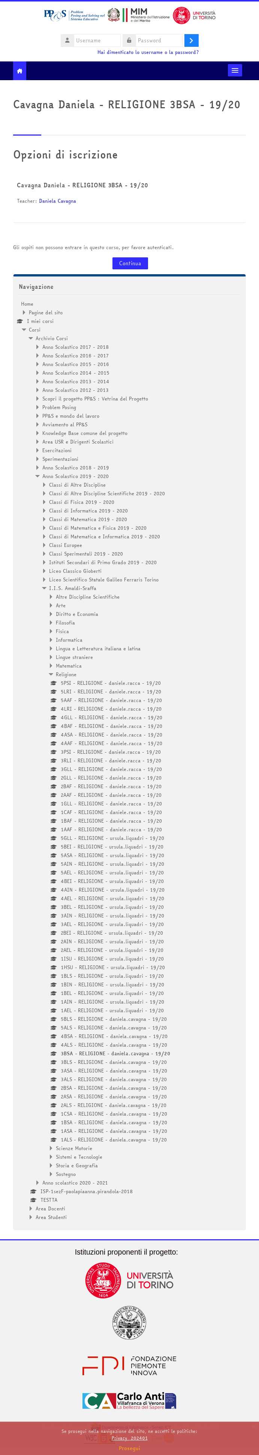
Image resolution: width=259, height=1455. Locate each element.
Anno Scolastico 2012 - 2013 (75, 390)
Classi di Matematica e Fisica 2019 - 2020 (98, 528)
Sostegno (66, 1174)
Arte (61, 605)
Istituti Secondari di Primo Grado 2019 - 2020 (103, 562)
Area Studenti (51, 1217)
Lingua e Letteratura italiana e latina (98, 648)
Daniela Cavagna (57, 201)
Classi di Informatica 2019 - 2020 (88, 510)
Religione (66, 674)
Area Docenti (50, 1208)
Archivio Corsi (52, 338)
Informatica (69, 640)
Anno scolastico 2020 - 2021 (75, 1182)
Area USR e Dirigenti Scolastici (78, 441)
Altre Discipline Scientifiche (88, 597)
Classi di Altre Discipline (77, 484)
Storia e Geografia (77, 1165)
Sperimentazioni (60, 459)
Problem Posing (59, 407)
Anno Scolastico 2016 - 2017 (75, 355)
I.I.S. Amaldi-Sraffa (72, 588)
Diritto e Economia (77, 614)
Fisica (62, 631)
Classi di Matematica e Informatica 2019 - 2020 (104, 536)
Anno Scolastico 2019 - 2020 (75, 476)
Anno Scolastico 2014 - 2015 (75, 372)
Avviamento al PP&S (64, 424)
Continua (130, 263)
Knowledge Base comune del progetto (84, 433)
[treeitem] (129, 760)
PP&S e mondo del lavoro (70, 416)
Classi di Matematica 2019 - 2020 (88, 519)
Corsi (34, 329)
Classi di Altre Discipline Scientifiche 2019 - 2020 (107, 493)
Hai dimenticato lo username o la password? (148, 52)
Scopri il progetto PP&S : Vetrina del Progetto (95, 398)
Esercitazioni (57, 450)
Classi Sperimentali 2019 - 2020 (86, 553)
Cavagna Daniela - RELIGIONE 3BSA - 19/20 (82, 185)
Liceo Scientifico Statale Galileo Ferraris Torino (104, 579)
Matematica (69, 665)
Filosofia (65, 622)
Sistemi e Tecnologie (79, 1157)
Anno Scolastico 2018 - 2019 (75, 467)
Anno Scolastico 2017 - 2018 (75, 347)
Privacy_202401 (130, 1438)
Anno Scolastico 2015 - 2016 (75, 364)
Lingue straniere (74, 657)
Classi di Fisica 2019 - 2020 (81, 502)
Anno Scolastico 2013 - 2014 (75, 381)
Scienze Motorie (74, 1148)
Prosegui (130, 1448)
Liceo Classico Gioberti (75, 571)
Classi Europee (65, 545)
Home (27, 304)
